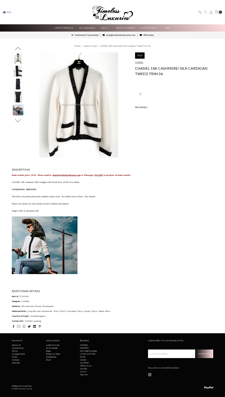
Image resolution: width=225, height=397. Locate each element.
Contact (16, 360)
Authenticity (18, 348)
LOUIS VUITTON (87, 354)
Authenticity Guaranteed (84, 35)
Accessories (150, 27)
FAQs (14, 357)
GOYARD (84, 363)
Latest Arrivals (64, 27)
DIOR (82, 357)
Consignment (18, 354)
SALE (167, 27)
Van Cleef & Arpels (88, 351)
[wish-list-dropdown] (140, 94)
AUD (8, 12)
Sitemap (16, 363)
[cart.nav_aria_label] (218, 12)
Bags (105, 27)
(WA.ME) (98, 175)
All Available (87, 27)
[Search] (199, 12)
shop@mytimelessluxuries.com (119, 35)
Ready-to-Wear (125, 27)
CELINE (83, 368)
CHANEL (84, 345)
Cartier (83, 360)
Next (18, 120)
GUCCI (83, 371)
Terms (15, 351)
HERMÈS (84, 348)
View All (83, 374)
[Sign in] (211, 12)
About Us (16, 345)
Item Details (142, 107)
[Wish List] (205, 12)
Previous (18, 48)
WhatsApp (147, 35)
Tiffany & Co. (86, 365)
